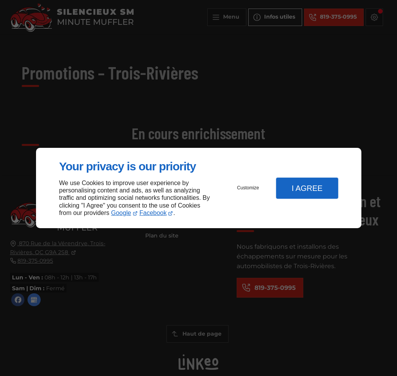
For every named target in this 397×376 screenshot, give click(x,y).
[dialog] (198, 188)
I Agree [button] (307, 188)
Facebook (153, 213)
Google (121, 213)
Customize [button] (248, 188)
